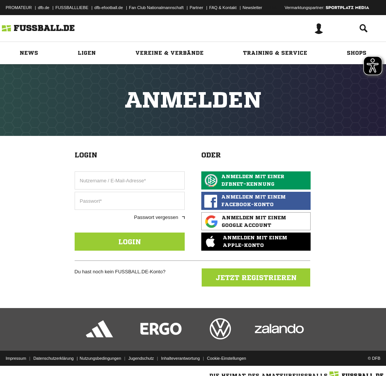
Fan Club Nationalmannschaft (156, 7)
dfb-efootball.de (108, 7)
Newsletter (252, 7)
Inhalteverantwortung (180, 358)
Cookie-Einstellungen (226, 358)
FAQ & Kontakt (223, 7)
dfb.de (43, 7)
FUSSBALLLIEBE (71, 7)
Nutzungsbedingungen (100, 358)
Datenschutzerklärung (53, 358)
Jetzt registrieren (256, 277)
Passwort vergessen (159, 217)
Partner (196, 7)
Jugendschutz (141, 358)
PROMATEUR (19, 7)
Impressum (16, 358)
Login (129, 241)
